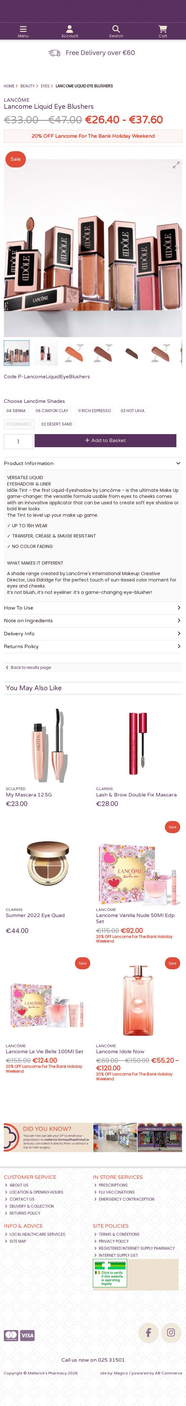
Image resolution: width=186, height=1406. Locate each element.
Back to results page (31, 667)
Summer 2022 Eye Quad (35, 915)
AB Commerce (168, 1373)
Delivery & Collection (29, 1206)
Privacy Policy (111, 1241)
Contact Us (20, 1199)
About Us (16, 1185)
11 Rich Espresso (94, 410)
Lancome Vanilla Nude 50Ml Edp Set (135, 918)
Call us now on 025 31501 (93, 1360)
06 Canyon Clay (52, 410)
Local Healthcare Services (35, 1234)
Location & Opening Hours (34, 1192)
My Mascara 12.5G (29, 795)
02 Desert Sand (56, 424)
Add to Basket (105, 440)
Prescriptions (111, 1185)
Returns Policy (22, 1213)
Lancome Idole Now (120, 1051)
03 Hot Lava (132, 410)
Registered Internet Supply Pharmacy (134, 1248)
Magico (121, 1373)
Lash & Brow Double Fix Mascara (136, 795)
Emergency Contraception (124, 1199)
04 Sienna (16, 410)
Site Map (15, 1241)
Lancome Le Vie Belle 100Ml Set (44, 1051)
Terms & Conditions (117, 1234)
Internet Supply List (116, 1255)
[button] (176, 165)
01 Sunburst (18, 424)
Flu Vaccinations (114, 1192)
